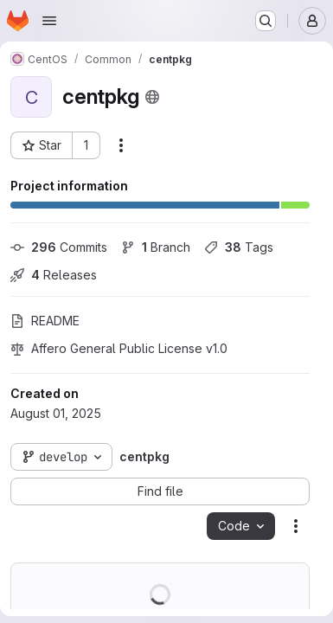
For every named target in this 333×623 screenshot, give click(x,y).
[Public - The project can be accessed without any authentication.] (152, 97)
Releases (53, 274)
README (45, 320)
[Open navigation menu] (49, 21)
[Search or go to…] (265, 20)
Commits (58, 247)
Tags (238, 247)
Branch (155, 247)
